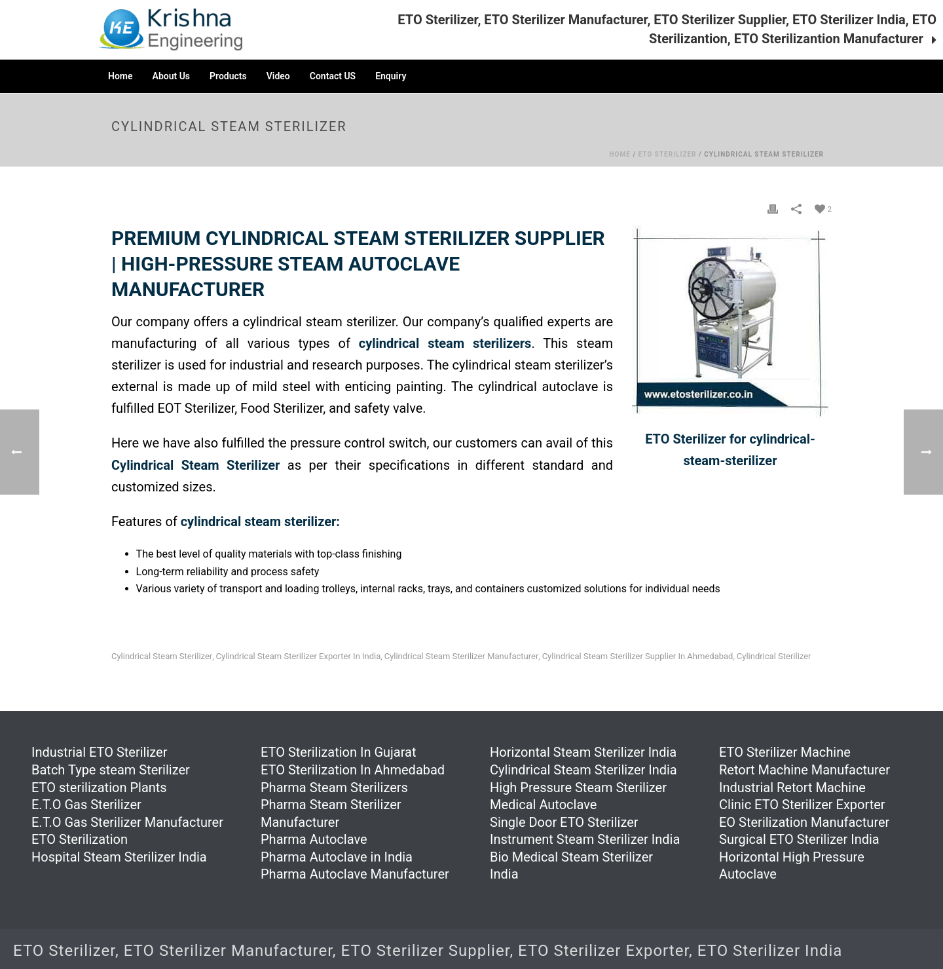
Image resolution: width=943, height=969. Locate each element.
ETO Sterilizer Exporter (603, 950)
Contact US (333, 76)
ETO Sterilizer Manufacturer (228, 950)
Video (278, 76)
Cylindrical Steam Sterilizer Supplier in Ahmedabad (637, 656)
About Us (172, 76)
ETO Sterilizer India (770, 950)
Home (120, 76)
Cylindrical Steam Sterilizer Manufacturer (461, 656)
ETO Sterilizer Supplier (425, 950)
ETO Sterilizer (667, 154)
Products (228, 76)
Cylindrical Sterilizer (774, 656)
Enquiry (390, 76)
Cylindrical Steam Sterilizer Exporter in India (298, 656)
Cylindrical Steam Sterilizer (161, 656)
